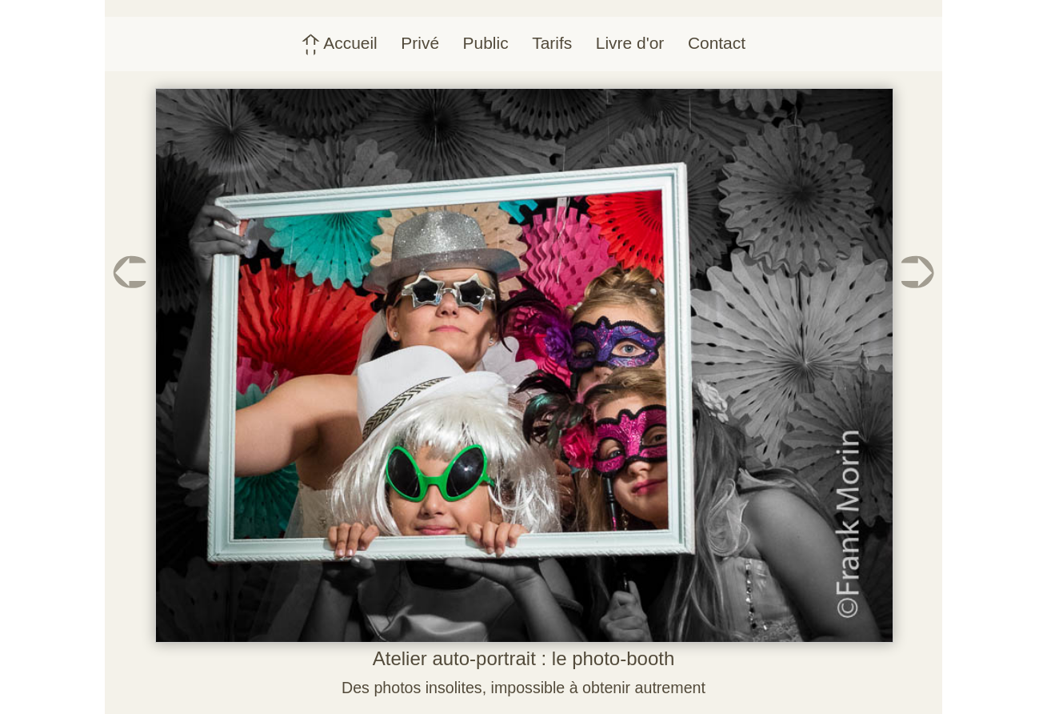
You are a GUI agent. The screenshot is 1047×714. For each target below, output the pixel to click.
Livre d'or (630, 43)
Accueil (340, 43)
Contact (716, 43)
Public (486, 43)
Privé (420, 43)
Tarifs (552, 43)
